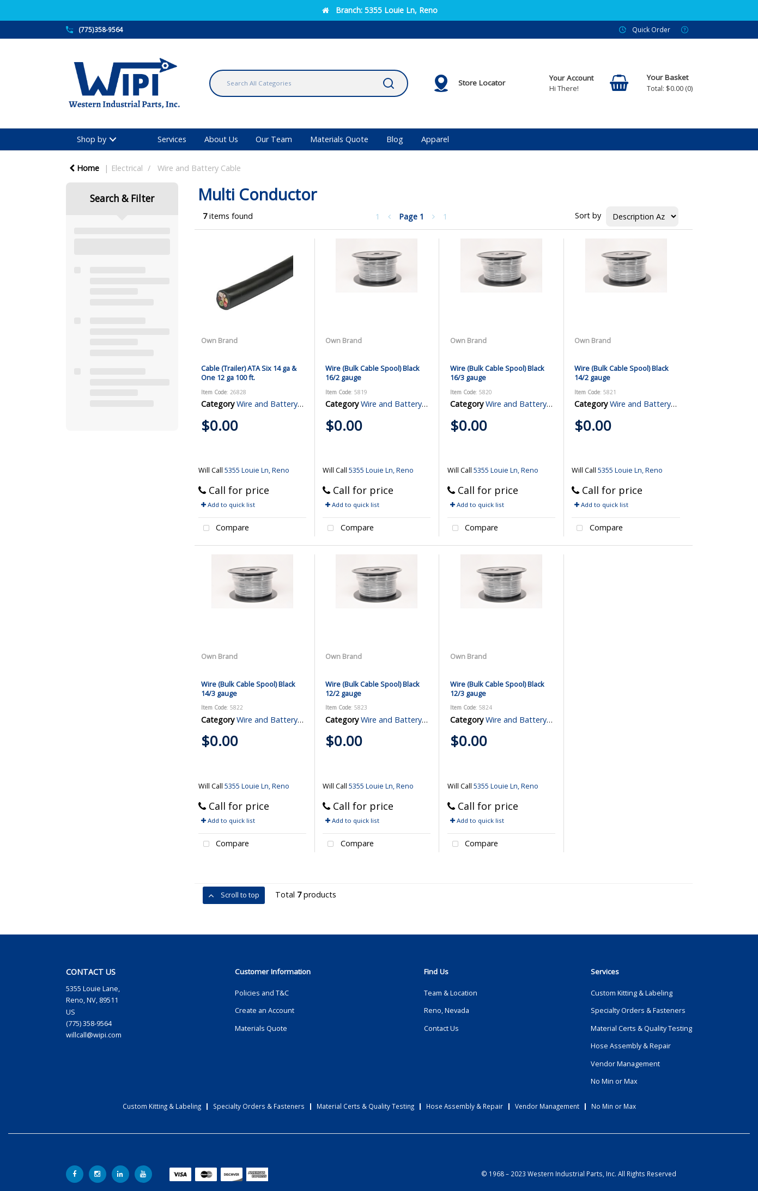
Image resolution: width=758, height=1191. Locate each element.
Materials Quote (339, 139)
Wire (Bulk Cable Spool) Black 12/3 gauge (497, 688)
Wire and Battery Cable (199, 168)
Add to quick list (228, 504)
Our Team (274, 139)
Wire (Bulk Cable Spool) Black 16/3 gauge (497, 372)
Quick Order (651, 29)
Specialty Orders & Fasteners (638, 1010)
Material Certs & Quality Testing (641, 1028)
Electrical (127, 168)
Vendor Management (625, 1063)
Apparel (435, 139)
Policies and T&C (262, 993)
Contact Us (441, 1028)
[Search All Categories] (308, 83)
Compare (224, 528)
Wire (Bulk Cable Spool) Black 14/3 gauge (248, 688)
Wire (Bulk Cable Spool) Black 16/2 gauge (372, 372)
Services (171, 139)
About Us (221, 139)
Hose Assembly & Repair (631, 1045)
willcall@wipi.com (94, 1035)
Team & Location (450, 993)
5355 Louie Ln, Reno (257, 470)
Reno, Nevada (446, 1010)
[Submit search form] (389, 83)
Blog (394, 139)
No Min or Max (614, 1081)
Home (84, 168)
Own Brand (219, 340)
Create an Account (264, 1010)
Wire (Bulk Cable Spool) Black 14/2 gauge (621, 372)
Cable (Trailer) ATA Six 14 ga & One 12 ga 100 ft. (248, 372)
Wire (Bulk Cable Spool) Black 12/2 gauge (372, 688)
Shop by (91, 139)
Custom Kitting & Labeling (631, 993)
